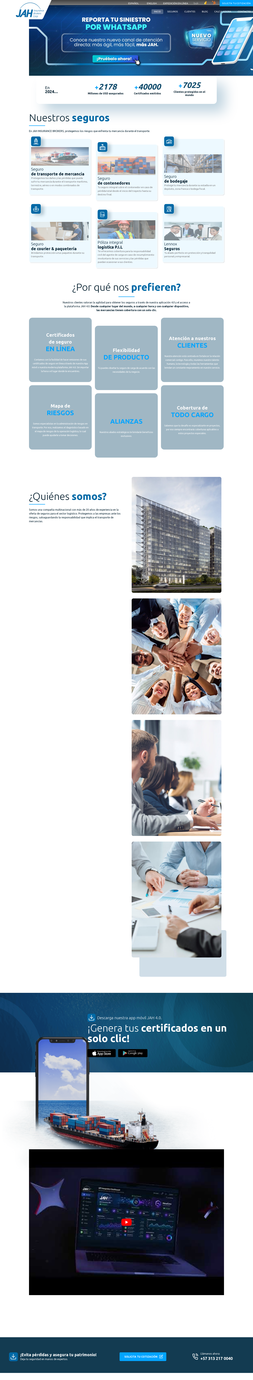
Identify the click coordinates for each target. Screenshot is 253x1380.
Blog (205, 11)
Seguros (172, 11)
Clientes (189, 11)
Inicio (157, 11)
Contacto (244, 11)
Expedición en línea (175, 3)
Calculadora (222, 11)
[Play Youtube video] (126, 1222)
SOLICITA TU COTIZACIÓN (140, 1356)
